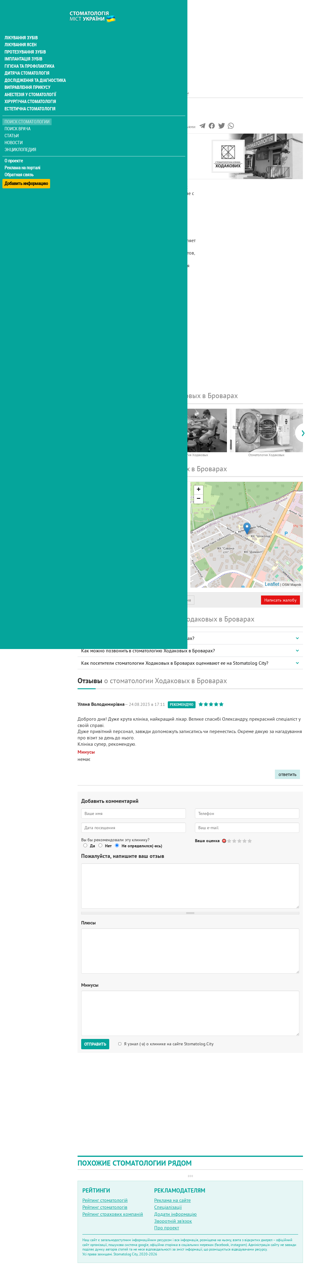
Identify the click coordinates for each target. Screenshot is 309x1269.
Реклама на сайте (172, 1200)
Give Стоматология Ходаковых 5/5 (250, 841)
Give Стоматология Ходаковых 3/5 (239, 841)
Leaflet (272, 584)
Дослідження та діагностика (33, 69)
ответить (287, 774)
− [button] (198, 499)
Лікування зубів (21, 25)
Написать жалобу (280, 600)
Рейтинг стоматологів (104, 1207)
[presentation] (80, 433)
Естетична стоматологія (29, 98)
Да (92, 846)
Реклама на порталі (22, 156)
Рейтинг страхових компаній (112, 1214)
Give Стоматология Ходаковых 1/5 (229, 841)
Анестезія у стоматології (29, 83)
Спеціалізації (168, 1207)
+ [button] (198, 490)
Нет (108, 846)
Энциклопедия (20, 138)
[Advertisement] (190, 42)
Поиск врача (18, 118)
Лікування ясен (20, 32)
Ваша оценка (207, 840)
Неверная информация (169, 600)
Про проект (166, 1228)
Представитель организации (111, 600)
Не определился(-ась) (142, 846)
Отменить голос (224, 841)
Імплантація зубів (23, 47)
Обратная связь (19, 163)
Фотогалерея (96, 154)
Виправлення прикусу (26, 76)
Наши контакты (98, 161)
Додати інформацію (175, 1214)
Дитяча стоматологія (26, 61)
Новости (14, 132)
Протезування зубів (24, 39)
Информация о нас (102, 147)
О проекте (14, 149)
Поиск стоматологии (26, 111)
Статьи (12, 125)
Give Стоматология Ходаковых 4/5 (244, 841)
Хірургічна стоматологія (29, 90)
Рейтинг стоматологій (105, 1200)
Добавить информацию (26, 170)
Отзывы (90, 168)
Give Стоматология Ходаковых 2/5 (234, 841)
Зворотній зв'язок (173, 1221)
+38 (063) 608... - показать (134, 560)
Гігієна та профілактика (29, 54)
